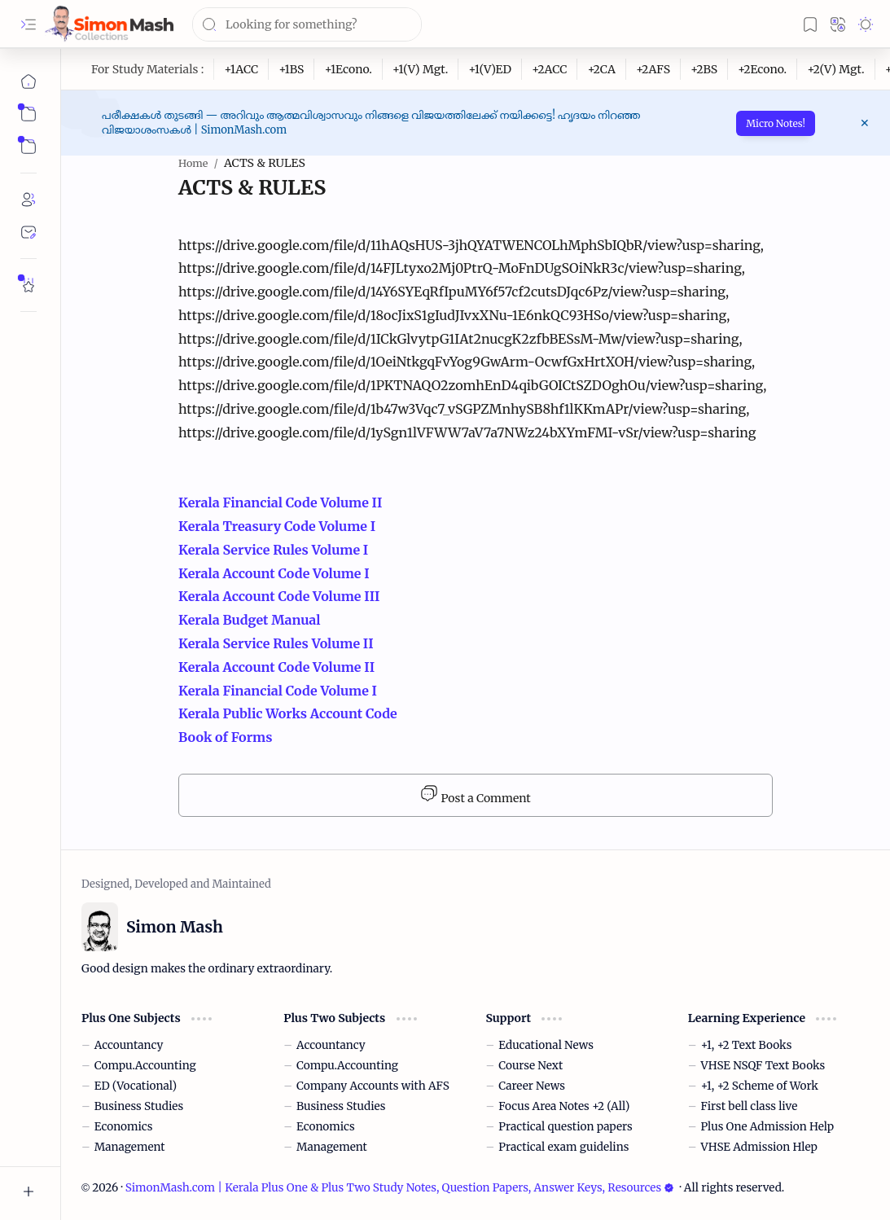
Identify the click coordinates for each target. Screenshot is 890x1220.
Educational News (546, 1045)
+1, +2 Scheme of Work (759, 1086)
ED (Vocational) (135, 1086)
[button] (28, 24)
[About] (28, 199)
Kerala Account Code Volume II (276, 667)
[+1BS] (291, 69)
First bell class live (749, 1106)
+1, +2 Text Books (746, 1045)
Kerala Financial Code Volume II (280, 502)
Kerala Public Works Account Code (289, 713)
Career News (531, 1086)
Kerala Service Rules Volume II (277, 643)
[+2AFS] (653, 69)
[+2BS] (704, 69)
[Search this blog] (307, 24)
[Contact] (28, 232)
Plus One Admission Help (768, 1127)
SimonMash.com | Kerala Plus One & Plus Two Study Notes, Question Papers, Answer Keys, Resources (399, 1188)
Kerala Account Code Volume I (274, 573)
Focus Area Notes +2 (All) (563, 1106)
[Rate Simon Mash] (28, 285)
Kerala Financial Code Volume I (277, 690)
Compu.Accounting (145, 1066)
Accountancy (129, 1045)
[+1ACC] (241, 69)
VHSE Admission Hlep (759, 1147)
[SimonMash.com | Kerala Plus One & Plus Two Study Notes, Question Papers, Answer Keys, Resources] (109, 24)
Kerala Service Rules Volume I (273, 550)
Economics (123, 1127)
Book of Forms (225, 737)
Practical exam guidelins (563, 1147)
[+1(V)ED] (490, 69)
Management (129, 1147)
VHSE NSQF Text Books (763, 1066)
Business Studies (138, 1106)
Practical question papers (565, 1127)
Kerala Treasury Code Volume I (278, 526)
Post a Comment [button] (475, 794)
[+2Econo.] (762, 69)
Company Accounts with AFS (372, 1086)
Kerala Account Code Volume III (279, 596)
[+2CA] (601, 69)
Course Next (530, 1066)
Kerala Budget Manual (249, 620)
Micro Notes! (775, 123)
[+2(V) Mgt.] (836, 69)
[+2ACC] (549, 69)
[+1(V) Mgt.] (420, 69)
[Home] (28, 81)
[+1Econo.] (348, 69)
